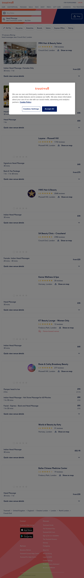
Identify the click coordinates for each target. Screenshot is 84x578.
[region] (42, 98)
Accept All (49, 109)
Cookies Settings (31, 109)
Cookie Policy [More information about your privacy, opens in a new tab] (25, 102)
